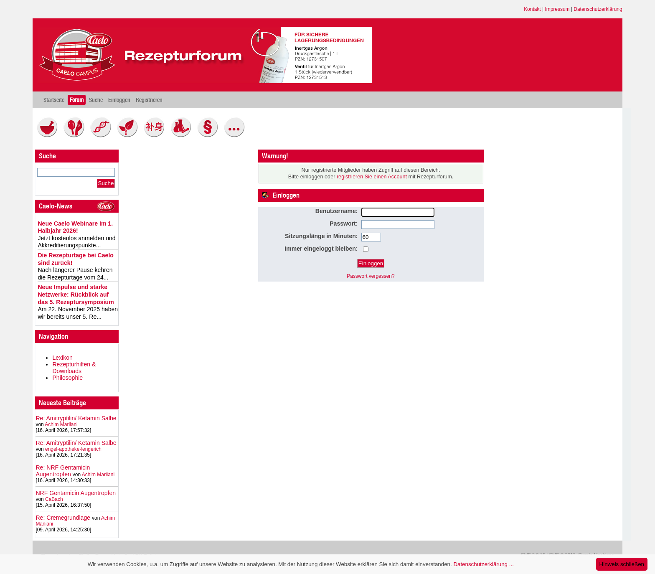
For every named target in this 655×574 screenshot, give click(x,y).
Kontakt (532, 9)
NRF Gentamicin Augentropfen (76, 493)
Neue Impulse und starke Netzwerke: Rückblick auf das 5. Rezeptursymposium (76, 294)
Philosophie (67, 377)
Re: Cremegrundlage (63, 517)
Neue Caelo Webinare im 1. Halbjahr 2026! (75, 227)
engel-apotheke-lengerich (73, 449)
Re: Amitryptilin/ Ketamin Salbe (76, 418)
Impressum (557, 9)
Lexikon (62, 357)
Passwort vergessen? (370, 276)
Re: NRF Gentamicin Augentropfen (63, 470)
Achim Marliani (61, 424)
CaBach (54, 499)
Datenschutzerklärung (598, 9)
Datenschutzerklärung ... (483, 564)
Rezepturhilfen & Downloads (74, 367)
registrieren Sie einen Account (372, 177)
